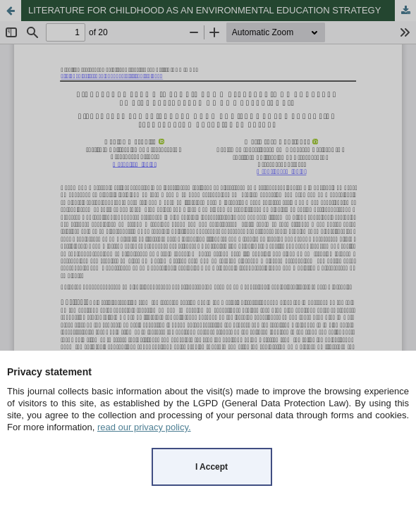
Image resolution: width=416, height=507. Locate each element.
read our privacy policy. (144, 427)
